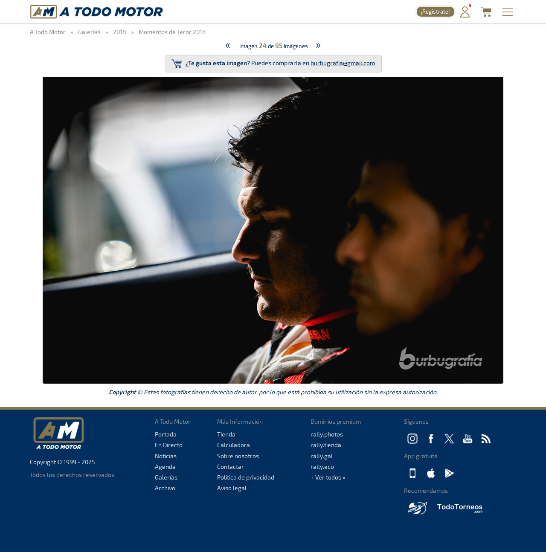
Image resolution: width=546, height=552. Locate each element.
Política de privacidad (245, 477)
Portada (166, 434)
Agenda (165, 466)
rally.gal (322, 456)
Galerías (166, 477)
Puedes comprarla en (273, 63)
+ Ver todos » (328, 477)
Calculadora (233, 444)
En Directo (169, 444)
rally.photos (327, 434)
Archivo (165, 487)
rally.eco (322, 466)
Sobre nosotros (238, 456)
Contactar (230, 466)
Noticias (166, 456)
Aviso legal (232, 487)
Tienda (226, 434)
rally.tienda (326, 444)
